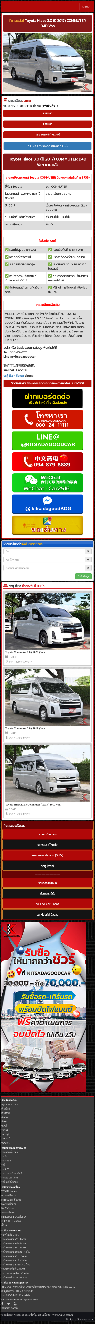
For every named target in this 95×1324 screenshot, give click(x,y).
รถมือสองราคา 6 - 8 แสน (13, 1247)
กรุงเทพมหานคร (9, 1104)
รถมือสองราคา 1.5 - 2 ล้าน (14, 1260)
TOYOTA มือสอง (9, 1191)
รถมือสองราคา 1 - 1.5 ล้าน (14, 1255)
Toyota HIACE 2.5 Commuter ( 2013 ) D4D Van (33, 804)
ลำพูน (4, 1121)
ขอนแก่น (5, 1142)
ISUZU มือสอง (8, 1212)
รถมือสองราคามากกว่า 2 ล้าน (15, 1264)
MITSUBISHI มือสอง (11, 1199)
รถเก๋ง (4, 1156)
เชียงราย (5, 1112)
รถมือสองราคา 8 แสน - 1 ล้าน (15, 1251)
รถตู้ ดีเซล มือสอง (13, 375)
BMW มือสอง (7, 1208)
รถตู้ (3, 1164)
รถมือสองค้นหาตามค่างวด (14, 1277)
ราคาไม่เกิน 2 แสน (10, 1234)
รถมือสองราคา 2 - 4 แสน (13, 1238)
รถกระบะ (6, 1160)
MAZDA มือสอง (8, 1203)
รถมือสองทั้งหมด (9, 1151)
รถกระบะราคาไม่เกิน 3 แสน (14, 1272)
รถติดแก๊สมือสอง (9, 1181)
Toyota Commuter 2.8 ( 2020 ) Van (25, 652)
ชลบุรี (4, 1125)
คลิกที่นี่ (14, 1307)
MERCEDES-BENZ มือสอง (13, 1216)
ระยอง (4, 1129)
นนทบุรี (5, 1134)
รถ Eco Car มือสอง (10, 1177)
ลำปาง (4, 1117)
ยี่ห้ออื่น (5, 1225)
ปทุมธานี (5, 1138)
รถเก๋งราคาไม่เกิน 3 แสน (13, 1268)
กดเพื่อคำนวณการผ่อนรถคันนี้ (48, 146)
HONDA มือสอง (8, 1195)
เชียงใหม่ (5, 1108)
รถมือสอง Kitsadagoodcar (14, 1282)
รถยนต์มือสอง (44, 1314)
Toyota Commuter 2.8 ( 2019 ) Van (25, 728)
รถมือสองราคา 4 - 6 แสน (13, 1243)
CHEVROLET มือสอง (11, 1220)
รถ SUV (5, 1168)
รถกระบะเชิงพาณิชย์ (11, 1173)
